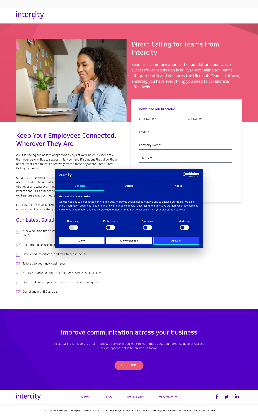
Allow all (176, 240)
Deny (82, 240)
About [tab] (178, 185)
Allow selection (129, 240)
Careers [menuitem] (85, 397)
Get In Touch (129, 365)
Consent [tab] (80, 185)
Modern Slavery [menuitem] (135, 397)
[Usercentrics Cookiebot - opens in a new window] (185, 174)
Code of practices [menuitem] (168, 397)
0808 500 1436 (149, 411)
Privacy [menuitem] (108, 397)
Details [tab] (129, 185)
